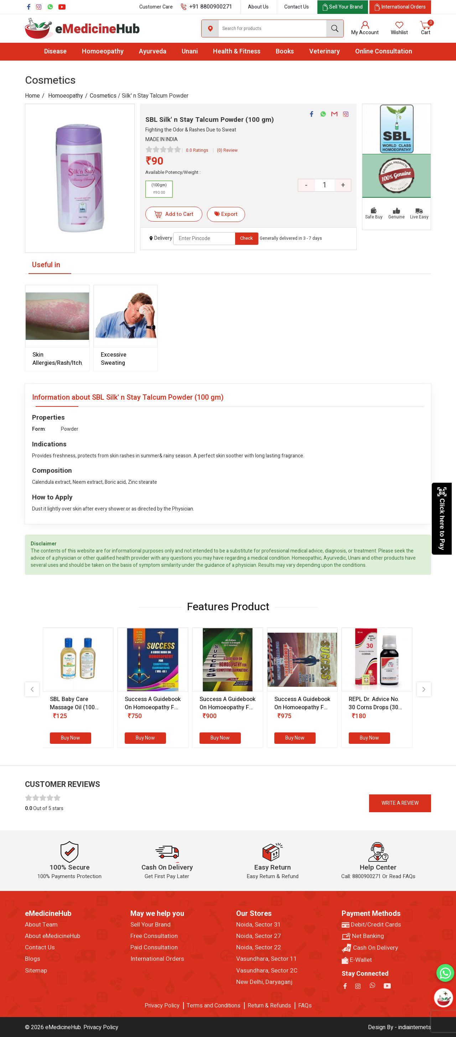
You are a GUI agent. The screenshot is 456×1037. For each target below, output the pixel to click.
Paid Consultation (154, 947)
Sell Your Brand (150, 925)
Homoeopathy (103, 51)
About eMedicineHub (52, 936)
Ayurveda (152, 51)
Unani (190, 51)
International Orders (157, 959)
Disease (55, 51)
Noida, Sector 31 (258, 925)
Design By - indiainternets (399, 1027)
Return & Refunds (269, 1005)
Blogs (32, 959)
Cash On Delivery (370, 948)
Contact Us (296, 7)
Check (246, 238)
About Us (258, 7)
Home (32, 96)
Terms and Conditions (213, 1005)
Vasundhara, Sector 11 (266, 959)
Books (285, 51)
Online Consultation (383, 51)
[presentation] (32, 689)
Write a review (400, 803)
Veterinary (324, 51)
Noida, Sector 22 (258, 947)
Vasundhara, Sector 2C (266, 970)
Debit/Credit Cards (371, 925)
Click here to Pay (441, 518)
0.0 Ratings (197, 150)
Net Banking (363, 936)
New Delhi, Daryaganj (264, 982)
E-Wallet (357, 960)
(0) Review (227, 150)
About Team (41, 925)
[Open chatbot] (443, 998)
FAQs (305, 1005)
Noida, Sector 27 (258, 936)
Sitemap (36, 970)
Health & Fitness (236, 51)
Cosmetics (103, 96)
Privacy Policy (162, 1005)
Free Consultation (154, 936)
